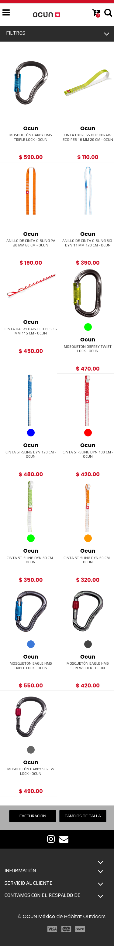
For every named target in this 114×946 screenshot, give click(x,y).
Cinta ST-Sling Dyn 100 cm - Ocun (88, 454)
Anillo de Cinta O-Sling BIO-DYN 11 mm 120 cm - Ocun (87, 243)
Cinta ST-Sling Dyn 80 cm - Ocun (31, 560)
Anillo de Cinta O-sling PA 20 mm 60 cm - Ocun (30, 243)
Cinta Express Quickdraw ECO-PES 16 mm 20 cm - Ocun (88, 137)
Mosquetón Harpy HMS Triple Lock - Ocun (30, 137)
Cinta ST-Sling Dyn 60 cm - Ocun (88, 560)
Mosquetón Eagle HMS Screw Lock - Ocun (88, 665)
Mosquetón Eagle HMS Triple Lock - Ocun (31, 665)
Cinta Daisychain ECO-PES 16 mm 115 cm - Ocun (31, 331)
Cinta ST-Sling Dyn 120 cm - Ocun (30, 454)
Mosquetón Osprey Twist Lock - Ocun (88, 348)
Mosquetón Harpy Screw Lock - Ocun (30, 771)
